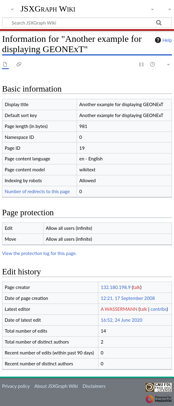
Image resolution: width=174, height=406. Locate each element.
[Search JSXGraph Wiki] (87, 22)
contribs (158, 309)
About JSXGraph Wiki (56, 386)
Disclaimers (94, 386)
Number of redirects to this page (37, 191)
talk (136, 287)
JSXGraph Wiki (48, 9)
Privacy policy (16, 386)
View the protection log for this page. (39, 253)
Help (162, 40)
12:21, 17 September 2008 (128, 298)
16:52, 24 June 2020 (122, 320)
